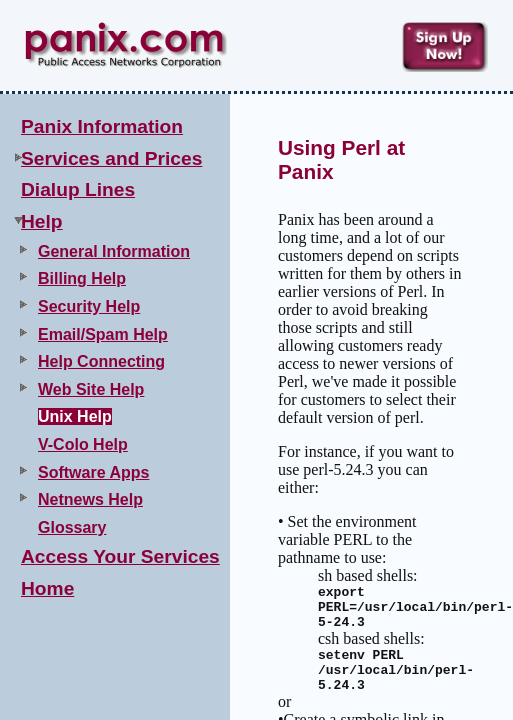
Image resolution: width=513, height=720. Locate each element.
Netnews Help (90, 499)
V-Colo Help (83, 444)
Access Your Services (120, 556)
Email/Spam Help (103, 334)
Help (42, 221)
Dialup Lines (78, 189)
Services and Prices (111, 158)
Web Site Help (91, 389)
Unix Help (75, 416)
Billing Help (82, 278)
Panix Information (102, 126)
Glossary (72, 527)
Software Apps (93, 472)
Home (47, 588)
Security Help (89, 306)
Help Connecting (101, 361)
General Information (114, 251)
